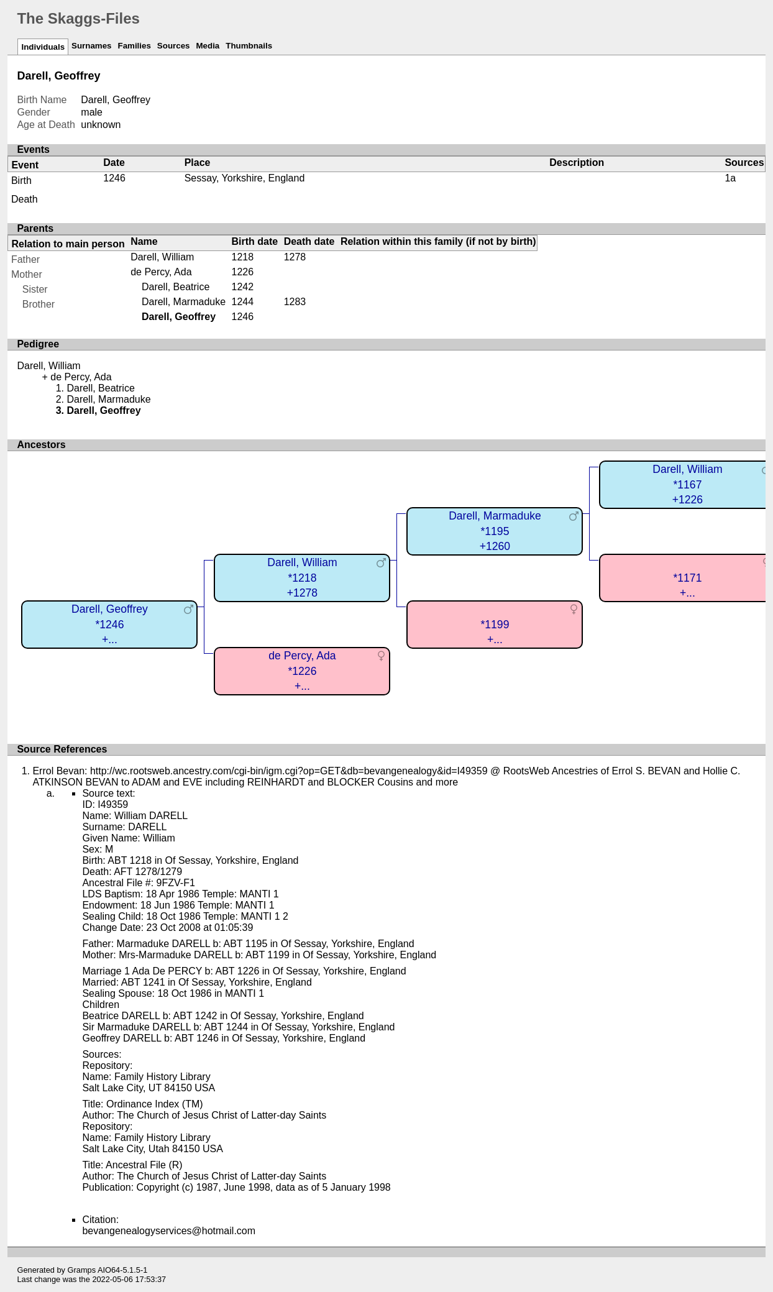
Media (207, 45)
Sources (173, 45)
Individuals (43, 47)
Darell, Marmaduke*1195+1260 (495, 531)
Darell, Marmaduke (184, 301)
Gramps (82, 1270)
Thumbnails (249, 45)
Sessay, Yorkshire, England (245, 178)
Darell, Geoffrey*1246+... (109, 624)
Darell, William (162, 257)
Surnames (91, 45)
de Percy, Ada (160, 272)
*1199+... (494, 632)
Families (134, 45)
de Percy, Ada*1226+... (302, 670)
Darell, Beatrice (175, 287)
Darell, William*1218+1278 (302, 577)
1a (730, 178)
